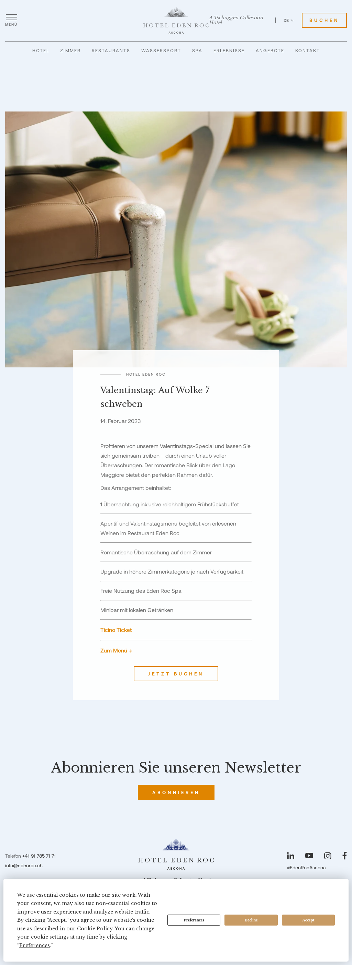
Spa (197, 50)
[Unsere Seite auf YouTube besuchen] (309, 855)
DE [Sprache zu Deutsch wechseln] (289, 20)
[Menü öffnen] (11, 20)
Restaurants (111, 50)
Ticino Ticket (116, 629)
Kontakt (307, 50)
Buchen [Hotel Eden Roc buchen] (324, 20)
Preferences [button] (34, 945)
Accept (308, 920)
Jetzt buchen (176, 673)
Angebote (270, 50)
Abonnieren (176, 792)
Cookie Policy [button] (94, 929)
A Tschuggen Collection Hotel (236, 20)
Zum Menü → (116, 650)
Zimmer (70, 50)
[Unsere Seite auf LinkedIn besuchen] (290, 855)
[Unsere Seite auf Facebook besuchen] (344, 856)
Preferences (194, 920)
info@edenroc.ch (24, 865)
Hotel (40, 50)
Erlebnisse (229, 50)
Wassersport (161, 50)
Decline (251, 920)
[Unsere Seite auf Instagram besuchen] (327, 855)
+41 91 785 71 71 (39, 856)
